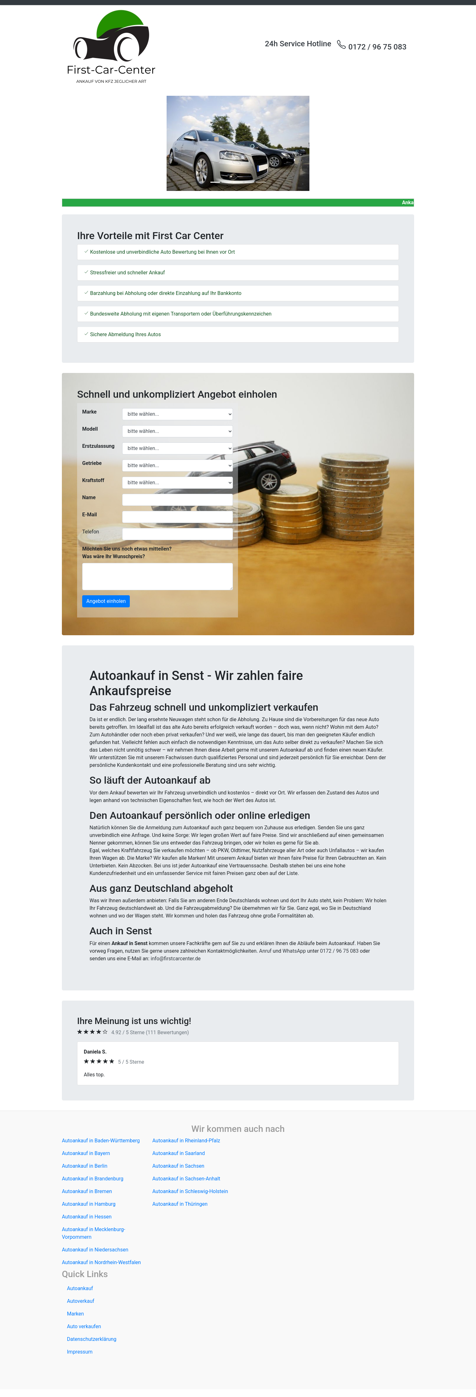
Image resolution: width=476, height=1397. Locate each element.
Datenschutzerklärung (91, 1339)
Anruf (265, 951)
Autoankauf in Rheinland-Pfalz (186, 1141)
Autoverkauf (80, 1301)
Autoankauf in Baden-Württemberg (101, 1141)
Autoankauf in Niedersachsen (95, 1250)
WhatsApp (294, 951)
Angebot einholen (106, 601)
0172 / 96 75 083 (371, 45)
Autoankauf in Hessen (87, 1217)
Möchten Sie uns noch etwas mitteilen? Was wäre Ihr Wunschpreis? (127, 552)
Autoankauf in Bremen (87, 1191)
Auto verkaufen (84, 1326)
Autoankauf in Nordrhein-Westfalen (101, 1262)
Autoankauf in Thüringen (180, 1204)
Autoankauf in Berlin (84, 1166)
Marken (75, 1314)
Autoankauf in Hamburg (89, 1204)
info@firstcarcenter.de (176, 959)
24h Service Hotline (298, 43)
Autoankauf (80, 1288)
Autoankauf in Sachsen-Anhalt (186, 1179)
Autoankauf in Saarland (178, 1153)
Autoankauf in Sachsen (178, 1166)
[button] (88, 143)
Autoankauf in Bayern (86, 1153)
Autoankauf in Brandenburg (92, 1179)
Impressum (80, 1352)
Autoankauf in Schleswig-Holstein (190, 1191)
